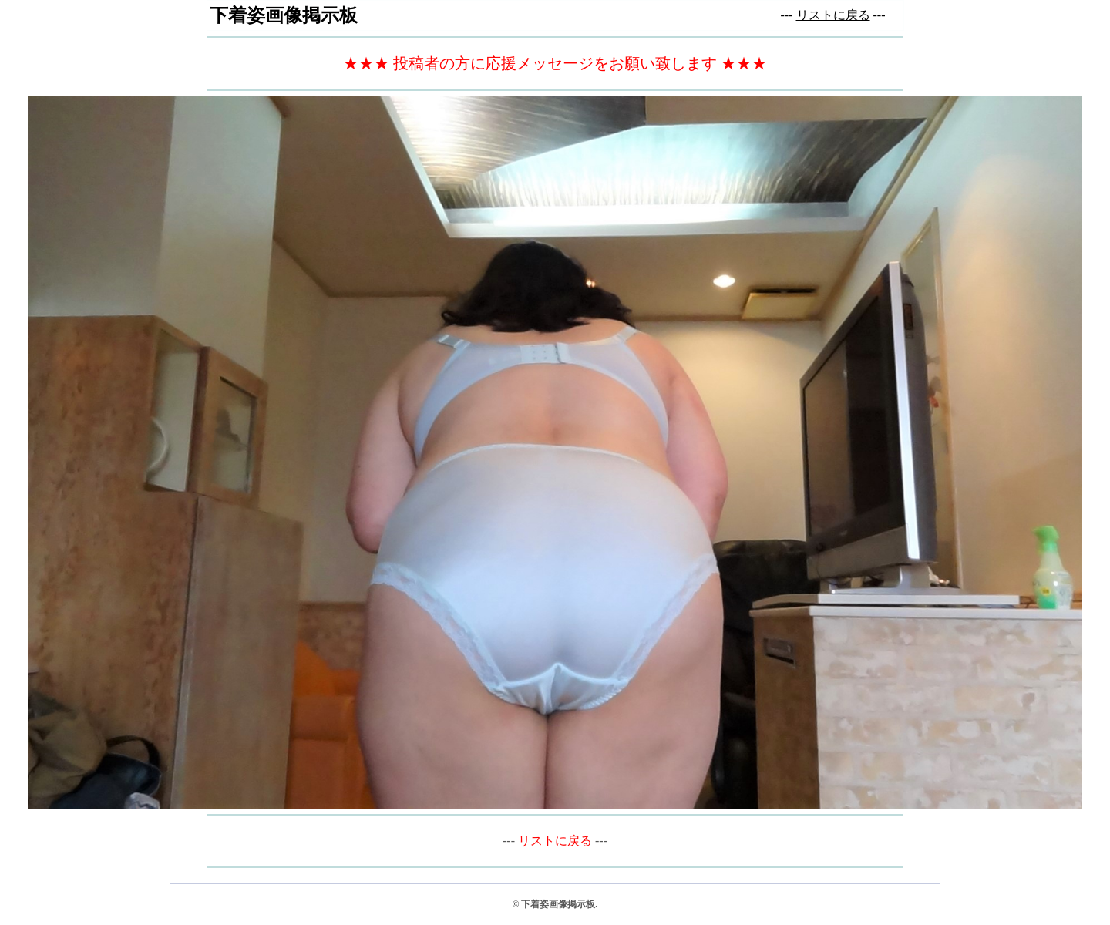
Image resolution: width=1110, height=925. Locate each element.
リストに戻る (833, 15)
